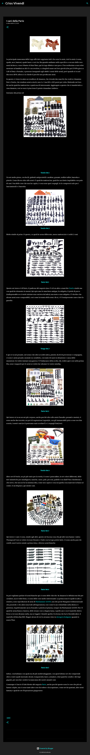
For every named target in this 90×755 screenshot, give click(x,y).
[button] (7, 27)
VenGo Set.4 (45, 470)
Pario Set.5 (45, 668)
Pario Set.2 (45, 411)
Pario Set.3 (45, 531)
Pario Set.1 (45, 282)
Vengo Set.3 (45, 349)
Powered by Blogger (45, 748)
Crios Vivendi (14, 3)
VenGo (71, 288)
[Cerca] (27, 3)
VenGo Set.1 (45, 173)
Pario (44, 684)
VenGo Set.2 (45, 228)
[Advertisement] (45, 152)
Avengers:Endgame (63, 617)
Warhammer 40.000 (43, 602)
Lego (8, 718)
